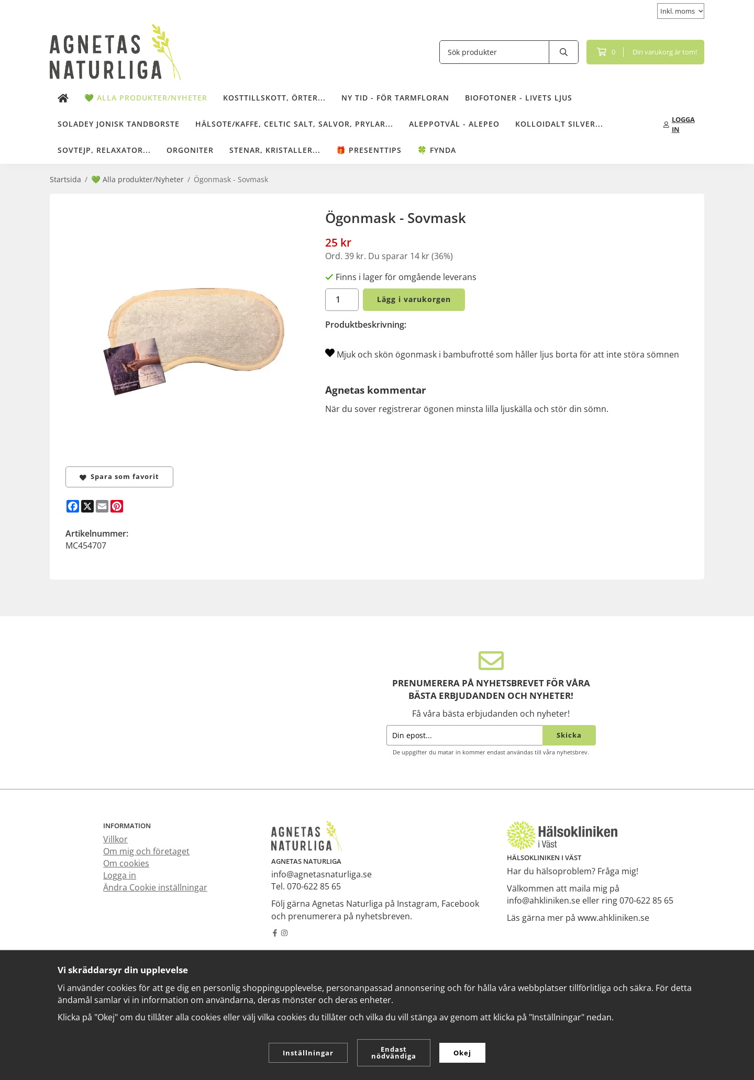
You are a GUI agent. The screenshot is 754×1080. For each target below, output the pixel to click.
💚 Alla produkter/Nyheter (145, 98)
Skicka (569, 735)
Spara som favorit (119, 476)
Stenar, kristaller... (274, 150)
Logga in (119, 875)
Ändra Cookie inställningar (155, 887)
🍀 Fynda (436, 150)
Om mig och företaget (146, 851)
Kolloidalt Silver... (559, 124)
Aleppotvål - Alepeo (454, 124)
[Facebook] (72, 506)
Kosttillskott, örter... (274, 98)
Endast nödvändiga (393, 1052)
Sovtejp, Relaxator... (104, 150)
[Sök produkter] (494, 52)
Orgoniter (190, 150)
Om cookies (126, 863)
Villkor (115, 839)
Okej (462, 1052)
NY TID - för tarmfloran (395, 98)
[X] (87, 506)
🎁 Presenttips (369, 150)
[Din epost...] (464, 735)
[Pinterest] (116, 506)
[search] (564, 52)
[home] (63, 98)
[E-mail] (102, 506)
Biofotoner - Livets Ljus (518, 98)
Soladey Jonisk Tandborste (119, 124)
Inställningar (308, 1052)
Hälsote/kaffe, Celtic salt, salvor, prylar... (294, 124)
